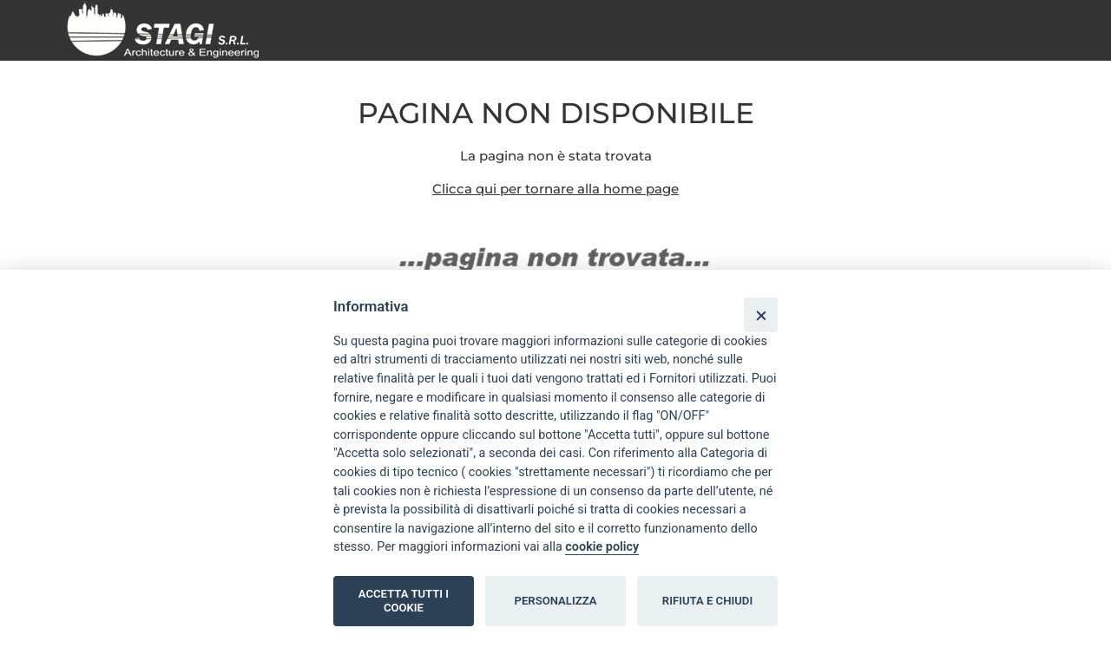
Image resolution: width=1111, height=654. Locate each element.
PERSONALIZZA (556, 600)
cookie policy (602, 547)
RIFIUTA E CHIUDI (707, 600)
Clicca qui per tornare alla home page (555, 188)
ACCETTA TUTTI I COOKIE (403, 600)
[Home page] (170, 29)
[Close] (761, 314)
